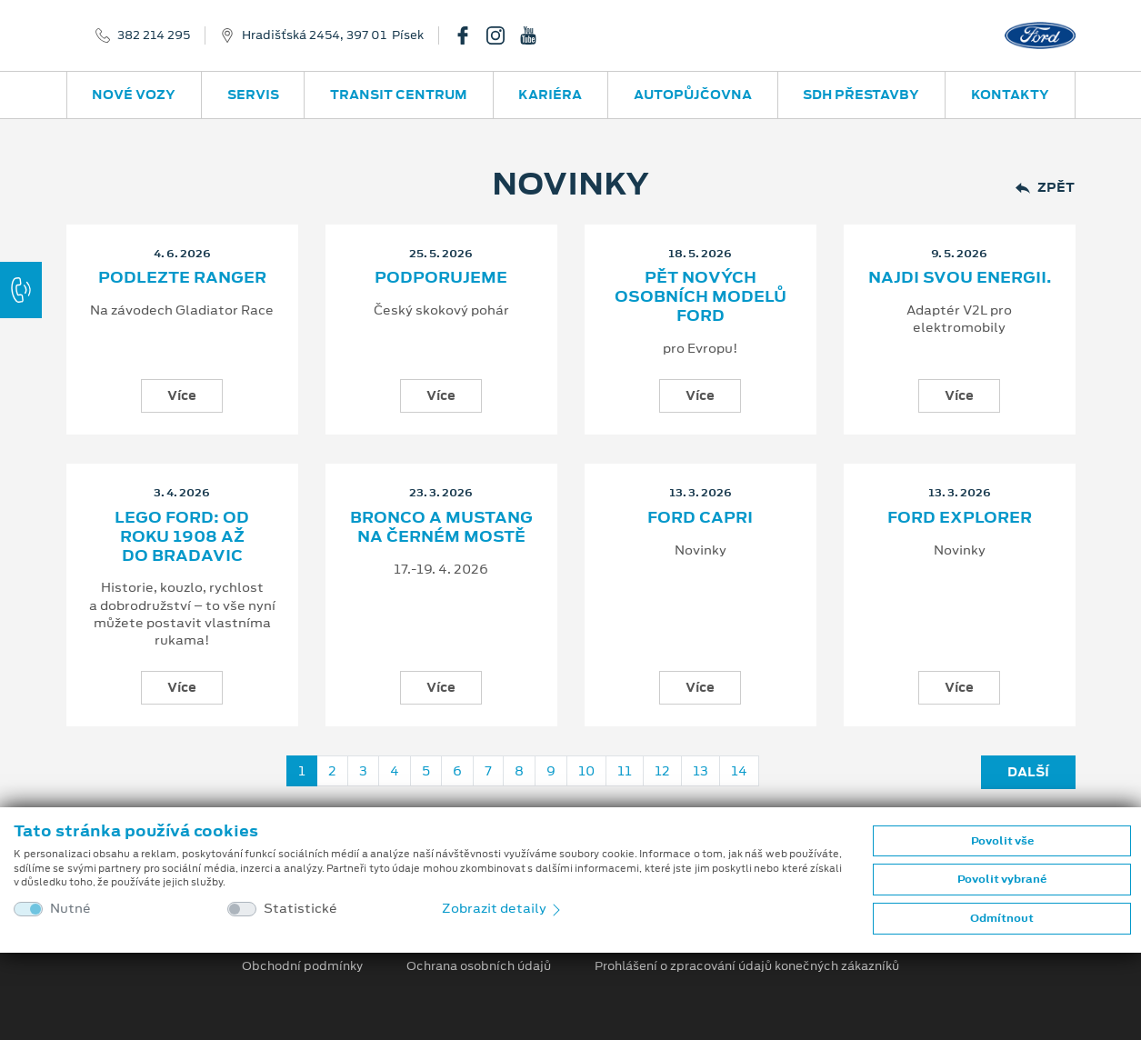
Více (181, 395)
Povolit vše (1002, 841)
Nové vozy (133, 94)
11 (624, 771)
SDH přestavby (861, 94)
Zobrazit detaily (503, 908)
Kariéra (550, 94)
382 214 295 (153, 35)
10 (586, 771)
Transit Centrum (398, 94)
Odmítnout (1002, 918)
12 (662, 771)
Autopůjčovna (693, 94)
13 (700, 771)
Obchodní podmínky (302, 966)
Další (1028, 772)
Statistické (300, 908)
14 (739, 771)
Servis (253, 94)
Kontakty (1010, 94)
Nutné (70, 908)
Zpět (1045, 187)
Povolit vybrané (1001, 879)
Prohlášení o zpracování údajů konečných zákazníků (747, 966)
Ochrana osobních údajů (478, 966)
